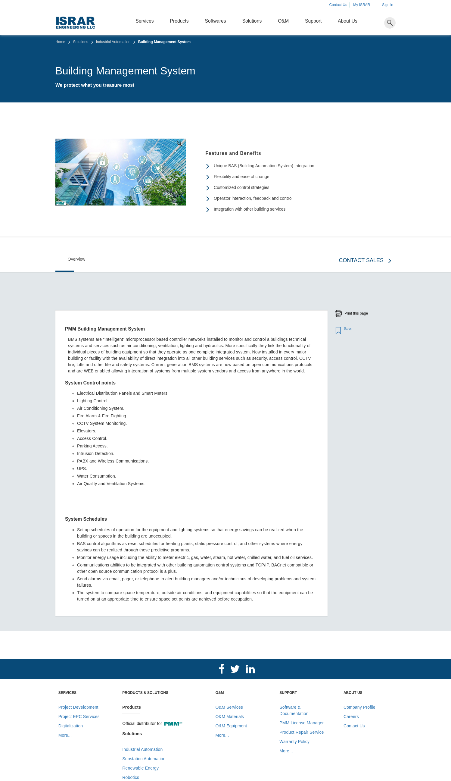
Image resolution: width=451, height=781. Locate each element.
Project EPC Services (79, 716)
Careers (351, 716)
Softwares (215, 21)
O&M (283, 21)
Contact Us (338, 5)
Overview (76, 259)
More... (65, 735)
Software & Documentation (293, 710)
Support (313, 21)
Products (179, 21)
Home (60, 42)
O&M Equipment (231, 725)
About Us (347, 21)
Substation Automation (143, 758)
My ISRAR (361, 5)
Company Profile (359, 707)
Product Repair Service (301, 732)
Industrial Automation (113, 42)
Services (144, 21)
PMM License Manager (301, 722)
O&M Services (229, 707)
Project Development (78, 707)
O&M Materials (230, 716)
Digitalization (70, 725)
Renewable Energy (140, 768)
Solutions (252, 21)
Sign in (387, 5)
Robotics (130, 777)
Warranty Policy (294, 741)
